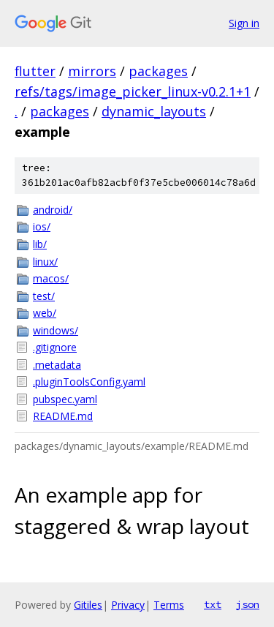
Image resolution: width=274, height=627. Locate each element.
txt (212, 604)
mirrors (92, 71)
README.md (63, 416)
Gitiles (88, 605)
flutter (35, 71)
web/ (44, 313)
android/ (52, 210)
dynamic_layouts (154, 111)
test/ (44, 296)
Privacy (128, 605)
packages (158, 71)
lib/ (40, 244)
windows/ (55, 330)
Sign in (244, 23)
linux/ (45, 262)
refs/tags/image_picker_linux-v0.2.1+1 (133, 91)
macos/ (51, 278)
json (247, 604)
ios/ (41, 226)
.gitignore (55, 347)
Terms (168, 605)
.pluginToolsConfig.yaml (89, 381)
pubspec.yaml (65, 399)
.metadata (57, 365)
